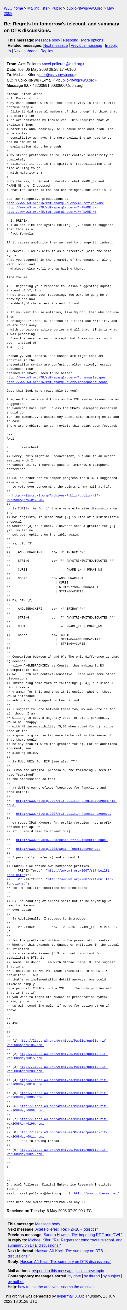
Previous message (86, 45)
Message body (47, 40)
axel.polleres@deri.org (63, 64)
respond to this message (52, 1271)
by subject (111, 1276)
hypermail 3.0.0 (70, 1296)
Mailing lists (37, 8)
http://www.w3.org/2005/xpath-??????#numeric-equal (62, 840)
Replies (46, 51)
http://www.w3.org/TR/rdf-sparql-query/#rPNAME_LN (51, 208)
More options (92, 40)
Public (57, 8)
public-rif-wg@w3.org (84, 8)
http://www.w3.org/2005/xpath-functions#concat (58, 849)
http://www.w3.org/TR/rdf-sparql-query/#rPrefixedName (55, 203)
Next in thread (26, 51)
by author (16, 1282)
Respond (70, 40)
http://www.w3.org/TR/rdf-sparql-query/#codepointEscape (57, 382)
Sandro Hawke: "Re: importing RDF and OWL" (82, 1235)
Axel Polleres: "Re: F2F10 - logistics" (66, 1229)
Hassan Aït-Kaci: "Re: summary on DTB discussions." (65, 1262)
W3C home (13, 8)
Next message (55, 45)
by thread (92, 1276)
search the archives (78, 1287)
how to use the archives (38, 1287)
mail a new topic (90, 1271)
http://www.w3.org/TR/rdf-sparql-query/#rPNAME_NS (51, 212)
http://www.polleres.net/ (96, 1194)
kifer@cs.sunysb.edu (57, 75)
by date (74, 1276)
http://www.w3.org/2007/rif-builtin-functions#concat (63, 814)
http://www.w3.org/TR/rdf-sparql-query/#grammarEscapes (56, 378)
